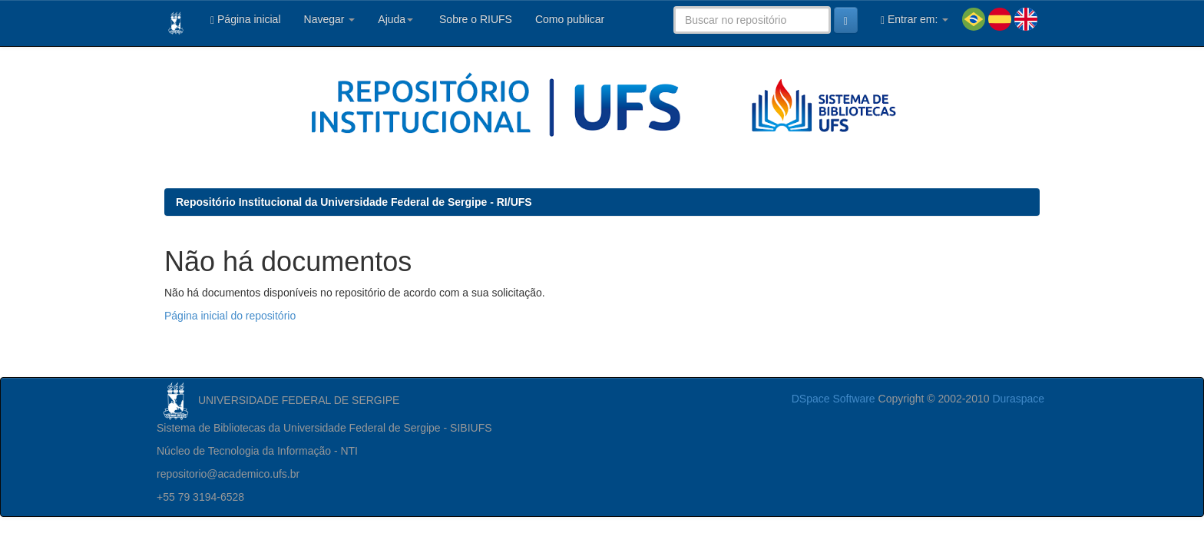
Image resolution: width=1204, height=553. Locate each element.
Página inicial (245, 19)
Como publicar (569, 19)
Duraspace (1018, 398)
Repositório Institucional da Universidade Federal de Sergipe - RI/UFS (354, 202)
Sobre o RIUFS (474, 19)
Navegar (330, 19)
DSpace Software (833, 398)
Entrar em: (914, 19)
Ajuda (395, 19)
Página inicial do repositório (230, 316)
